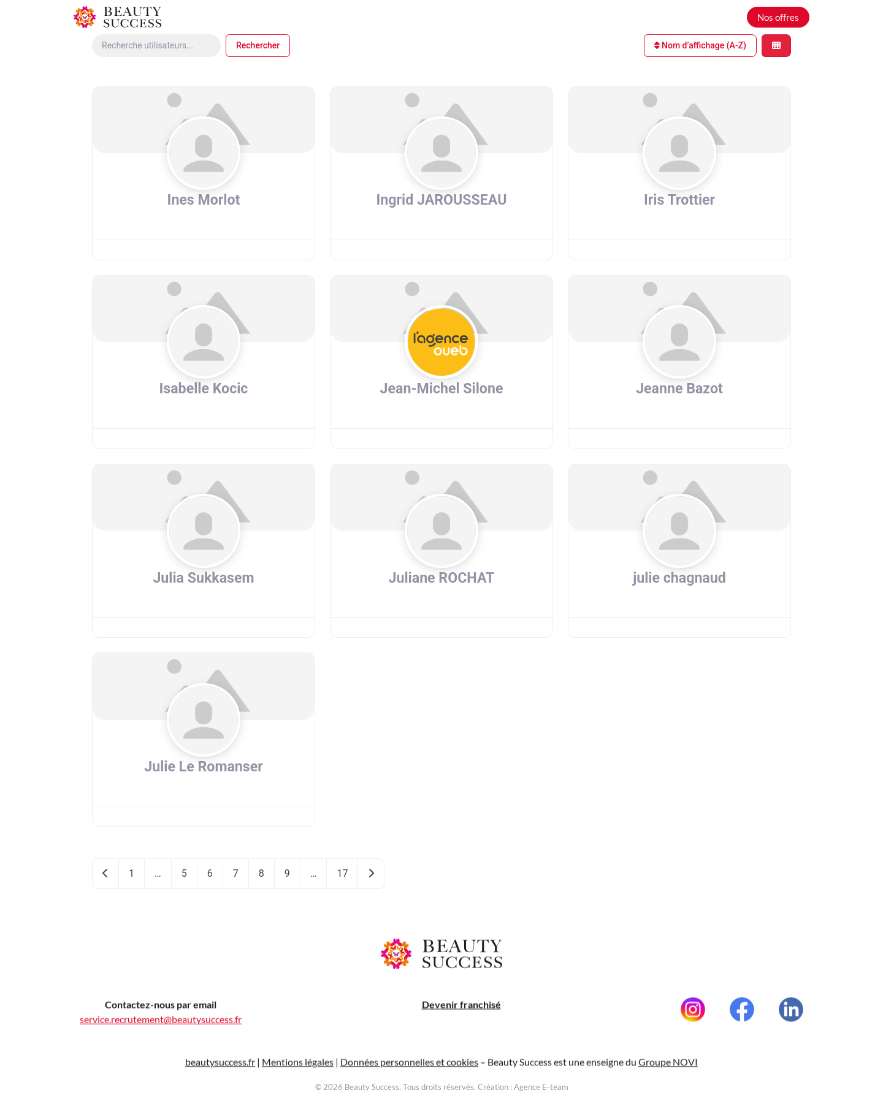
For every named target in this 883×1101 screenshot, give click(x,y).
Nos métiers (620, 17)
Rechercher (258, 45)
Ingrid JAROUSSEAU (442, 199)
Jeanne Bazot (680, 388)
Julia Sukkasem (203, 577)
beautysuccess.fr (220, 1069)
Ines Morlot (203, 199)
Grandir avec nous (696, 17)
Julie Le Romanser (203, 766)
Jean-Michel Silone (441, 388)
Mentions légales (298, 1069)
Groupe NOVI (668, 1069)
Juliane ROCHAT (441, 577)
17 (342, 873)
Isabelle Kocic (204, 388)
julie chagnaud (679, 577)
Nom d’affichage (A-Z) (700, 45)
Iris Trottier (679, 199)
